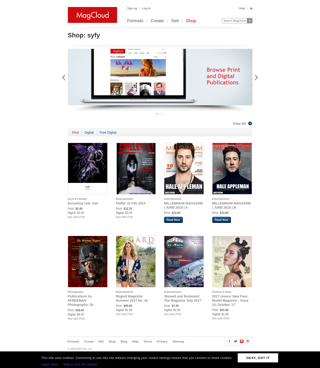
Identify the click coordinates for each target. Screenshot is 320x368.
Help (242, 8)
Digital (89, 132)
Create (157, 21)
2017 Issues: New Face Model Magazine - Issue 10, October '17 (230, 300)
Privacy (162, 341)
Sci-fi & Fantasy (77, 198)
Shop (191, 21)
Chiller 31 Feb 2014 (131, 203)
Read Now (173, 220)
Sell (175, 21)
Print (75, 132)
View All (242, 123)
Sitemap (178, 341)
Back (64, 78)
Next (256, 78)
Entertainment (124, 198)
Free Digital (108, 132)
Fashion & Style (222, 291)
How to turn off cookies (80, 364)
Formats (135, 21)
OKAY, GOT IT (258, 358)
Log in (146, 8)
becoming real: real (83, 203)
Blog (124, 341)
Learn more (49, 364)
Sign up (132, 8)
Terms (147, 341)
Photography (76, 291)
